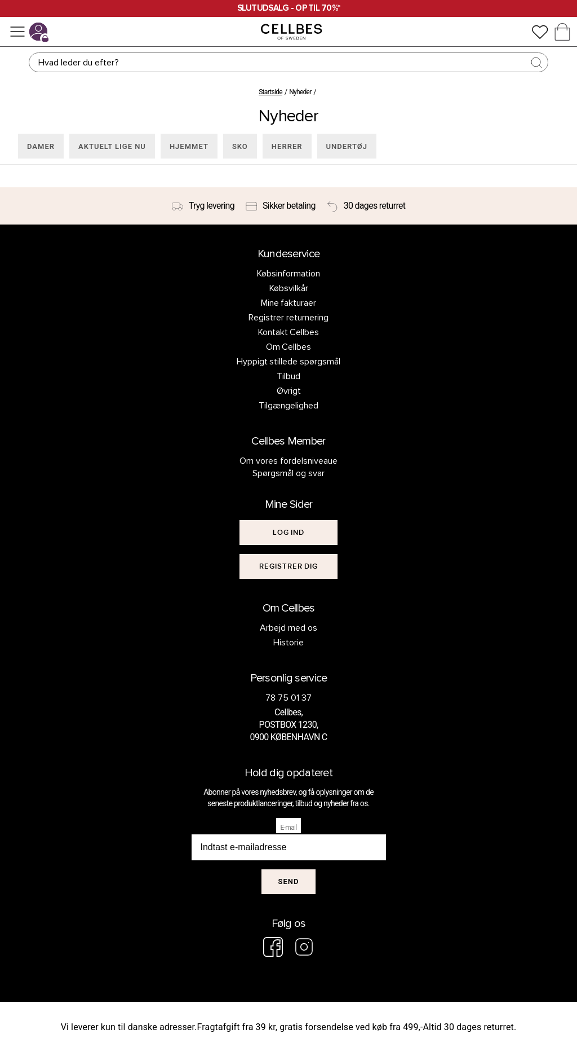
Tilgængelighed (288, 405)
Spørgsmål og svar (288, 473)
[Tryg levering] (203, 206)
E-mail (289, 828)
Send (288, 881)
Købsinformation (288, 273)
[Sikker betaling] (280, 206)
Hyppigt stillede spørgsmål (289, 361)
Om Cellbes (289, 347)
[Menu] (17, 32)
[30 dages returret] (366, 206)
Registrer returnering (288, 317)
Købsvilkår (288, 288)
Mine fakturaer (289, 303)
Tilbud (288, 376)
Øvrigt (289, 391)
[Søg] (288, 62)
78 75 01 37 (288, 697)
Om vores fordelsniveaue (288, 461)
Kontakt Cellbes (288, 332)
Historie (288, 642)
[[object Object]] (288, 532)
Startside (270, 92)
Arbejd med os (288, 628)
